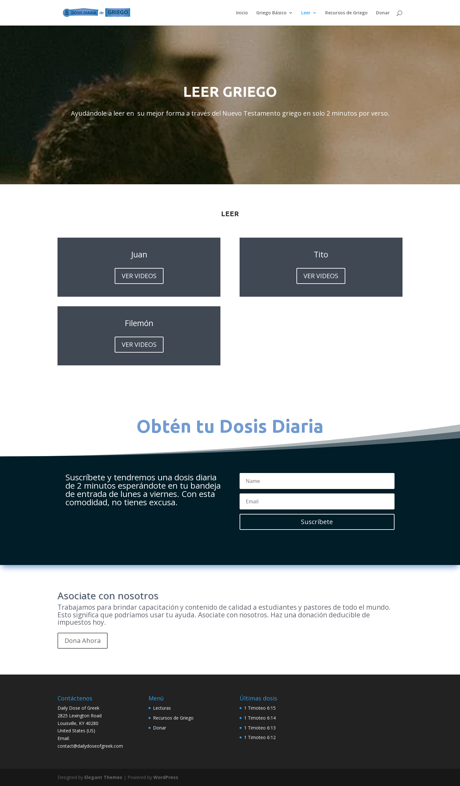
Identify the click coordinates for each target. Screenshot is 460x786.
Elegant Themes (103, 777)
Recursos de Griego (346, 13)
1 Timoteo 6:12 (260, 737)
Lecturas (162, 708)
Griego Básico (271, 13)
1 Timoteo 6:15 (260, 708)
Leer (305, 13)
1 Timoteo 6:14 (260, 718)
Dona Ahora (83, 640)
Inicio (242, 13)
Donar (383, 13)
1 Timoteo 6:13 (260, 728)
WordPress (165, 777)
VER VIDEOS (139, 275)
